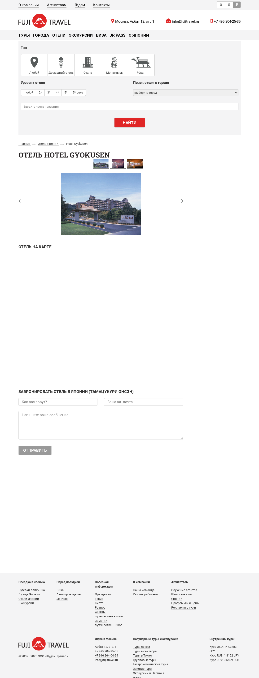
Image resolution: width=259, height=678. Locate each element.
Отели (59, 35)
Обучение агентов (184, 590)
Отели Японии (28, 599)
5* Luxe (78, 92)
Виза (101, 35)
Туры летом (141, 646)
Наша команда (143, 590)
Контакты (101, 5)
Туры (24, 35)
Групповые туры (144, 660)
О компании (28, 5)
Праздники (103, 594)
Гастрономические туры (150, 664)
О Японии (139, 35)
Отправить (35, 450)
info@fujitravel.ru (185, 21)
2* (40, 92)
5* (65, 92)
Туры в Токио (142, 655)
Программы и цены (185, 603)
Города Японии (29, 594)
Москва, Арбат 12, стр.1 (134, 21)
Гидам (80, 5)
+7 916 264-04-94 (106, 655)
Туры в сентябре (145, 651)
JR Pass (117, 35)
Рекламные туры (183, 607)
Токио (99, 599)
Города (41, 35)
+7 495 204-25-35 (227, 21)
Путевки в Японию (31, 590)
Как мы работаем (145, 594)
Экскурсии (81, 35)
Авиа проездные (69, 594)
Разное (100, 607)
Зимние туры (142, 668)
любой (28, 92)
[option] (101, 164)
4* (57, 92)
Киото (99, 603)
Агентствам (56, 5)
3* (48, 92)
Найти (129, 122)
